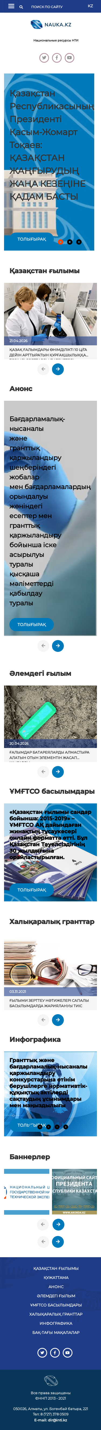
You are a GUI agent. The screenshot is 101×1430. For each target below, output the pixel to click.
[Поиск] (48, 7)
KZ (90, 5)
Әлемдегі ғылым (56, 1296)
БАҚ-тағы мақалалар (55, 1332)
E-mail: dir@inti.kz (50, 1420)
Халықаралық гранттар (55, 1314)
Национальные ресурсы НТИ (55, 40)
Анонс (56, 1286)
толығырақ (32, 239)
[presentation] (43, 369)
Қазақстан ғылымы (56, 1268)
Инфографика (56, 1323)
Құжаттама (56, 1277)
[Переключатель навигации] (11, 6)
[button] (60, 242)
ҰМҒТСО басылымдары (56, 1305)
